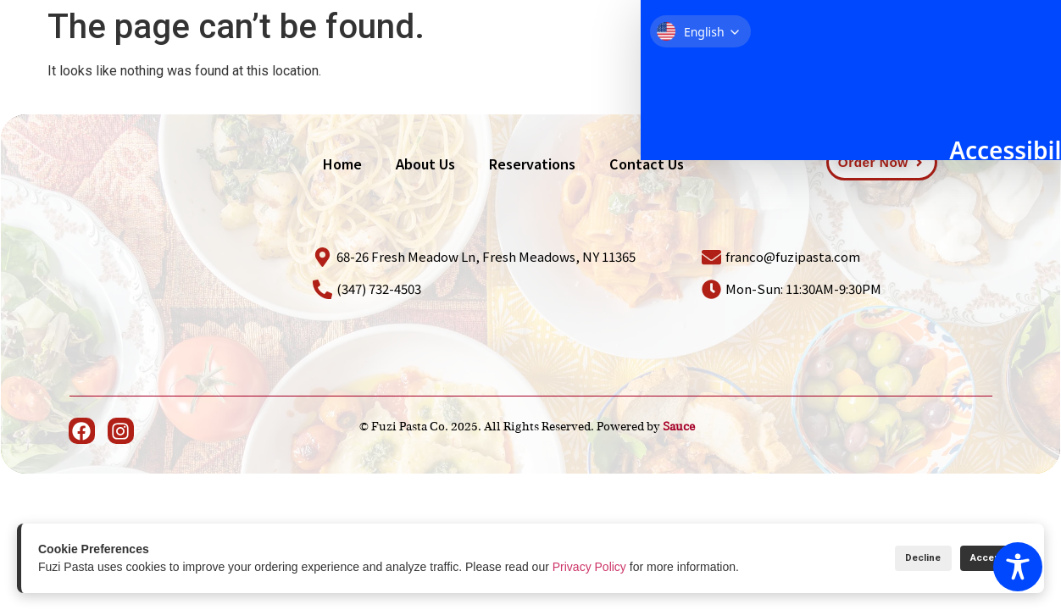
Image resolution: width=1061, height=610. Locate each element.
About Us (619, 64)
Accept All (982, 558)
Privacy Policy (589, 567)
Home (536, 64)
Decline (892, 558)
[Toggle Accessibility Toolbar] (1018, 567)
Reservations (725, 64)
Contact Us (837, 64)
